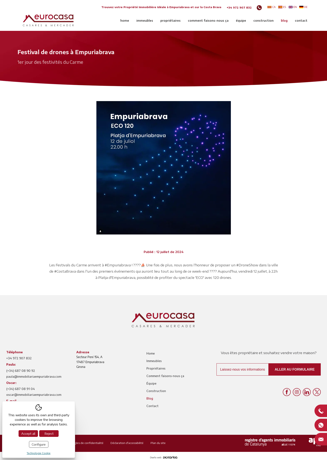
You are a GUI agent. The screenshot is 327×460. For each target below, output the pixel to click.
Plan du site (158, 443)
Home (124, 20)
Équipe (241, 20)
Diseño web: (163, 457)
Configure (39, 444)
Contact (301, 20)
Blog (284, 20)
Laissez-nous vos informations (242, 369)
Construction (263, 20)
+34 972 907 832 (239, 7)
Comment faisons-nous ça (208, 20)
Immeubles (144, 20)
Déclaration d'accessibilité (127, 443)
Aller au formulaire (294, 369)
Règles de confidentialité (87, 443)
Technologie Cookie (38, 453)
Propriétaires (170, 20)
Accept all (28, 433)
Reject (49, 433)
